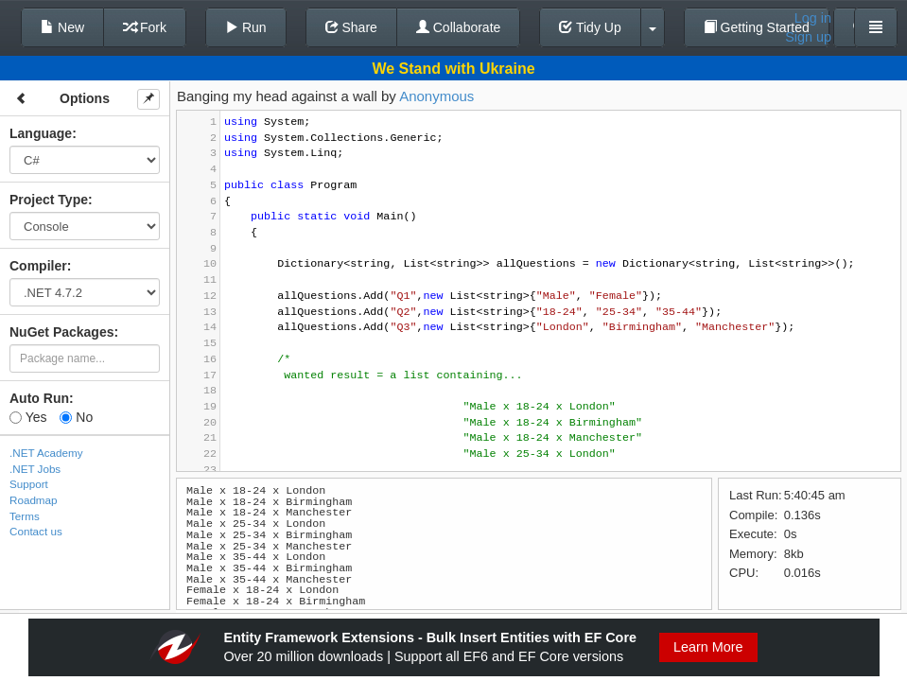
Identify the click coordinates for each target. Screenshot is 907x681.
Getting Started (757, 27)
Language (40, 133)
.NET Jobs (35, 469)
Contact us (35, 531)
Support (28, 484)
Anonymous (436, 96)
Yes (27, 417)
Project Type (48, 199)
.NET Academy (46, 452)
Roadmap (33, 500)
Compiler (38, 265)
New (62, 27)
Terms (24, 516)
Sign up (808, 36)
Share (351, 27)
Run (246, 27)
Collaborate (458, 27)
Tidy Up (589, 27)
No (76, 417)
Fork (144, 27)
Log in (812, 18)
